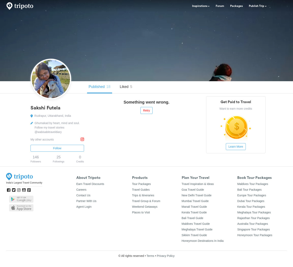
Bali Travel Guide (192, 218)
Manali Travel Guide (194, 206)
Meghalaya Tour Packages (254, 212)
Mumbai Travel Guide (195, 201)
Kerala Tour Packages (251, 206)
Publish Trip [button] (258, 6)
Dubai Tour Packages (250, 201)
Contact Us (83, 195)
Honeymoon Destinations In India (203, 240)
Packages (236, 6)
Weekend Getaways (144, 206)
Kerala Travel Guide (194, 212)
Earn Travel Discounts (90, 184)
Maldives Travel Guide (196, 223)
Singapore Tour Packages (253, 229)
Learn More (235, 146)
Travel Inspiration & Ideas (198, 184)
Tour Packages (141, 184)
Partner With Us (86, 201)
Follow (57, 148)
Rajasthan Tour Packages (253, 218)
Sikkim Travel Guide (194, 235)
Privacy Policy (166, 255)
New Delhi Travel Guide (197, 195)
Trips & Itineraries (143, 195)
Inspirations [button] (201, 6)
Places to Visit (141, 212)
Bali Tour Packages (249, 189)
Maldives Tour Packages (252, 184)
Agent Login (84, 206)
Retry (146, 110)
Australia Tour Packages (252, 223)
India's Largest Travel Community (24, 182)
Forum (220, 6)
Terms (150, 255)
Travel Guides (141, 189)
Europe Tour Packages (251, 195)
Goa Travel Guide (193, 189)
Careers (81, 189)
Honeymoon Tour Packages (254, 235)
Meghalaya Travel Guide (197, 229)
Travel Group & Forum (146, 201)
